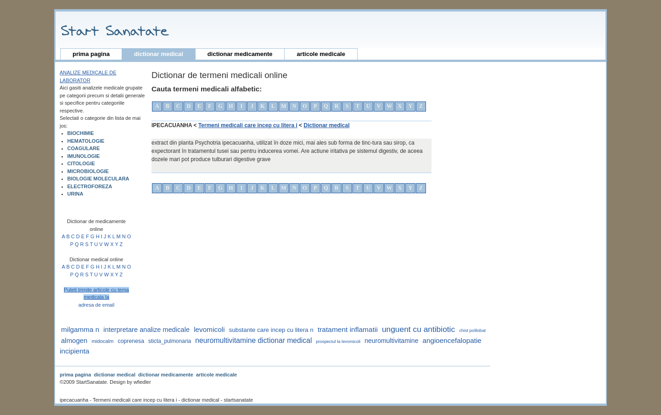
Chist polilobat (472, 330)
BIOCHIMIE (80, 133)
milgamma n (80, 329)
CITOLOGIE (81, 163)
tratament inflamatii (348, 329)
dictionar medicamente (240, 53)
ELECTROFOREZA (89, 186)
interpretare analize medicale (146, 329)
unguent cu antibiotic (418, 329)
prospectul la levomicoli (338, 341)
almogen (74, 340)
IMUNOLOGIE (83, 156)
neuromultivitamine (391, 340)
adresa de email (96, 305)
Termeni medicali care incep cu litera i (247, 125)
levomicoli (209, 329)
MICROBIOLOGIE (88, 171)
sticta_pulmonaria (169, 341)
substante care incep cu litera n (271, 329)
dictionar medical (158, 53)
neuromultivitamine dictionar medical (253, 340)
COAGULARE (83, 148)
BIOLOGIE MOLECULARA (98, 178)
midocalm (102, 341)
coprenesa (131, 341)
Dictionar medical (326, 125)
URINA (75, 193)
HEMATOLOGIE (86, 141)
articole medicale (321, 53)
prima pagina (91, 53)
